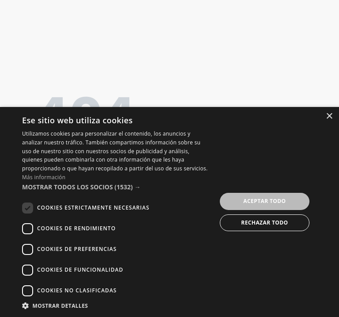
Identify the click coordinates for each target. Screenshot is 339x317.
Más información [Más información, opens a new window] (43, 177)
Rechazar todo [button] (264, 222)
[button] (116, 187)
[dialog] (169, 212)
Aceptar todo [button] (264, 201)
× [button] (329, 116)
